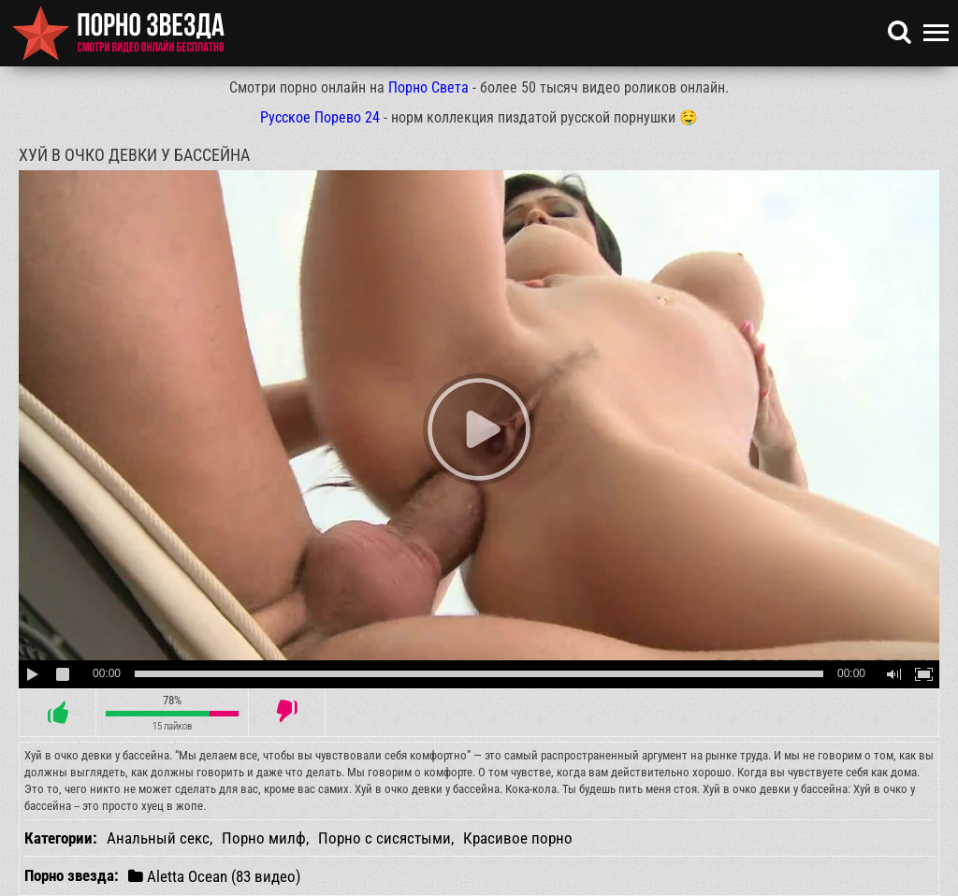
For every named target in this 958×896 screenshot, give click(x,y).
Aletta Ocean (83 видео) (214, 876)
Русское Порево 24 (320, 117)
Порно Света (428, 87)
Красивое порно (518, 838)
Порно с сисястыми (384, 838)
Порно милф (264, 838)
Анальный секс (158, 838)
